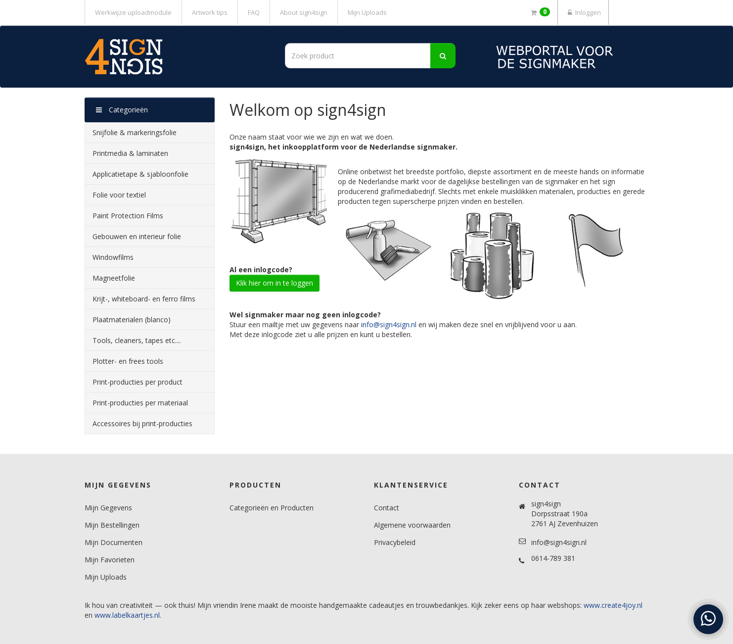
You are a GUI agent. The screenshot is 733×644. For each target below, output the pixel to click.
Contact (386, 507)
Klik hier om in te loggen (274, 283)
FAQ (254, 12)
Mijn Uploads (367, 12)
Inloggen (583, 12)
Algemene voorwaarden (412, 525)
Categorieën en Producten (271, 507)
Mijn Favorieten (110, 559)
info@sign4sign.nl (388, 324)
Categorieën (122, 109)
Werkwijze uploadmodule (133, 12)
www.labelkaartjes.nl (127, 615)
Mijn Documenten (113, 542)
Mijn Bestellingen (112, 525)
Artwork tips (210, 12)
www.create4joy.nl (613, 605)
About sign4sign (303, 12)
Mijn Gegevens (108, 507)
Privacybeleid (394, 542)
